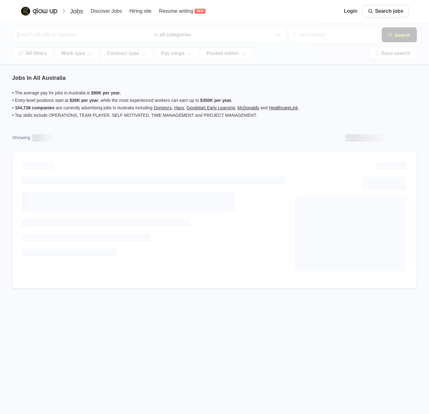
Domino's (163, 107)
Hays (179, 107)
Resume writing (176, 11)
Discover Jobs (106, 11)
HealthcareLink (283, 107)
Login (350, 11)
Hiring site (140, 11)
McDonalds (248, 107)
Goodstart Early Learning (210, 107)
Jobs (76, 11)
